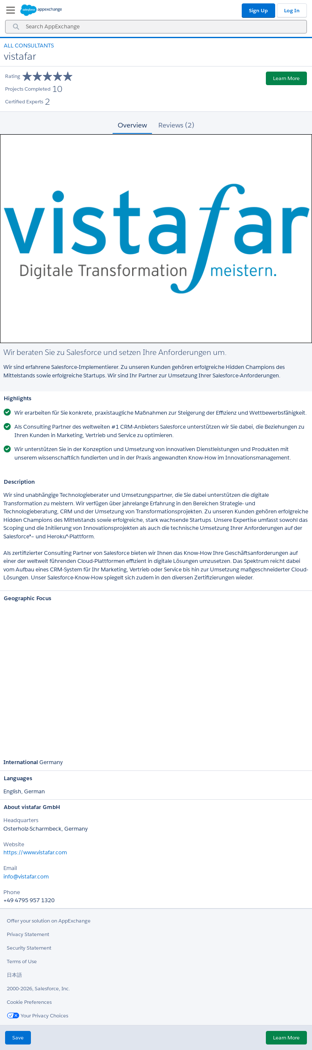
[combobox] (156, 26)
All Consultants (29, 45)
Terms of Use (22, 961)
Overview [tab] (132, 125)
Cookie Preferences (29, 1002)
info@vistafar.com (26, 876)
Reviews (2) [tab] (176, 125)
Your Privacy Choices (37, 1015)
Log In (292, 10)
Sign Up (258, 10)
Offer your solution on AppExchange (49, 920)
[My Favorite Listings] (8, 12)
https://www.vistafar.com (35, 852)
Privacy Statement (28, 934)
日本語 (14, 974)
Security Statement (29, 947)
